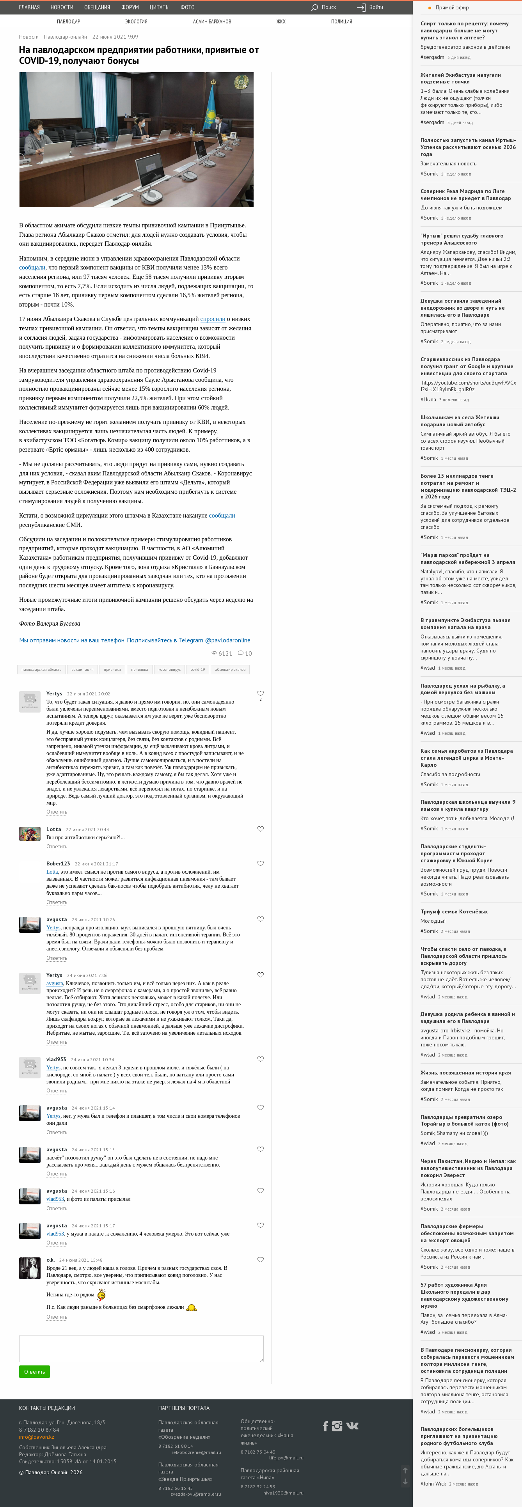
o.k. (50, 1259)
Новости (62, 7)
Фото (188, 7)
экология (136, 21)
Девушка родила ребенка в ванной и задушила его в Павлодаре (468, 1018)
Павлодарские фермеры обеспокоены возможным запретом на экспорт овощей (467, 1233)
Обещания (97, 7)
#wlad (428, 668)
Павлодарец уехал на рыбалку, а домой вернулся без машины (463, 689)
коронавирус (169, 669)
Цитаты (160, 7)
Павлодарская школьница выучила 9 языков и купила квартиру (468, 805)
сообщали (32, 267)
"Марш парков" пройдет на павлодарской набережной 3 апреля (468, 558)
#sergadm (432, 57)
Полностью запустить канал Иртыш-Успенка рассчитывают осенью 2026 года (468, 147)
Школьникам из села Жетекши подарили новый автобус (460, 421)
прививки (112, 669)
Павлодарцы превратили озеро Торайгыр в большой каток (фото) (465, 1120)
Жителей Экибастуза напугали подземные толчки (461, 78)
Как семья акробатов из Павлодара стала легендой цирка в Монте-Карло (467, 757)
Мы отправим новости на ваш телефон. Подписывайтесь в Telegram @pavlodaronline (134, 640)
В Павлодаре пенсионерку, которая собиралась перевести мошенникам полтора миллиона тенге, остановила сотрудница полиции (467, 1360)
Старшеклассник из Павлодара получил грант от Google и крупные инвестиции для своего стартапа (467, 366)
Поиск (323, 7)
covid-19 (198, 669)
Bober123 (58, 863)
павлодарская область (41, 669)
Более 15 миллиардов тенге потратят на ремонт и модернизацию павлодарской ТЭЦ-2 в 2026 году (468, 486)
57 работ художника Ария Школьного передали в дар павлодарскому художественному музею (464, 1295)
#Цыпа (428, 399)
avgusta (56, 919)
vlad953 (56, 1059)
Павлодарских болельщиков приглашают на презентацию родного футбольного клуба (459, 1436)
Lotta (53, 829)
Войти (370, 7)
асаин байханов (212, 21)
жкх (281, 21)
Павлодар (68, 21)
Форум (130, 7)
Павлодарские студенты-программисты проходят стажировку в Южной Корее (457, 853)
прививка (139, 669)
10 (245, 653)
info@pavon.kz (36, 1436)
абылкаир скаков (230, 669)
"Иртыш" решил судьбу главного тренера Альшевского (462, 239)
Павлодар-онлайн (65, 36)
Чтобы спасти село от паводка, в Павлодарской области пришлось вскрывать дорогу (464, 955)
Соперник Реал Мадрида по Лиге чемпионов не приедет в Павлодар (466, 195)
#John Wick (433, 1483)
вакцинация (82, 669)
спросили (213, 319)
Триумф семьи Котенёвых (454, 911)
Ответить (56, 811)
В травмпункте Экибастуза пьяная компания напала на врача (466, 624)
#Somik (429, 173)
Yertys (54, 693)
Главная (29, 7)
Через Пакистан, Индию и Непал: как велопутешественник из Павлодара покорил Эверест (468, 1168)
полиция (341, 21)
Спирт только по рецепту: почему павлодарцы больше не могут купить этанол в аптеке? (465, 30)
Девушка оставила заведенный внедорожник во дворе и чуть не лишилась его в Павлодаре (463, 307)
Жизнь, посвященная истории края (466, 1072)
